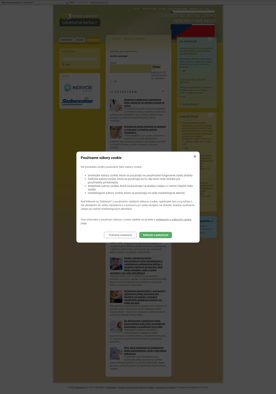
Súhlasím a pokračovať (155, 235)
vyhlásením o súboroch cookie (174, 219)
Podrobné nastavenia (120, 235)
